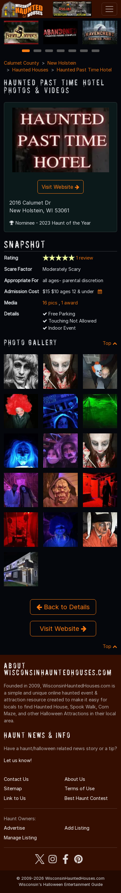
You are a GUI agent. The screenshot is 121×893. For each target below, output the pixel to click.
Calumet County (21, 63)
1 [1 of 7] (25, 51)
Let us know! (18, 760)
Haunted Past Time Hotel (84, 69)
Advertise (14, 828)
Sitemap (13, 788)
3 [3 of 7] (49, 51)
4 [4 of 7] (60, 51)
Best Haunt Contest (86, 798)
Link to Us (15, 798)
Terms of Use (80, 788)
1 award (69, 302)
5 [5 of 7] (72, 51)
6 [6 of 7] (83, 51)
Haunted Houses (30, 69)
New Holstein (61, 63)
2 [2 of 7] (37, 51)
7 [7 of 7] (95, 51)
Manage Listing (20, 837)
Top (110, 343)
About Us (75, 779)
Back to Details (63, 607)
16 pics (50, 302)
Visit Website (60, 187)
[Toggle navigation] (109, 9)
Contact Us (16, 779)
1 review (84, 257)
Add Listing (77, 828)
